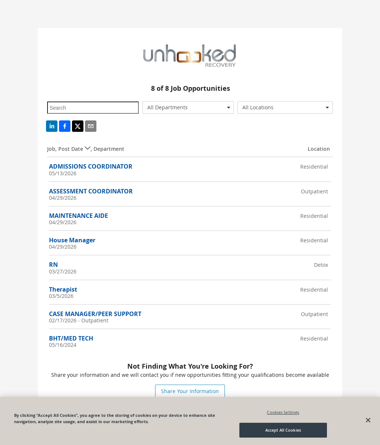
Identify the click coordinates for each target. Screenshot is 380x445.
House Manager (72, 240)
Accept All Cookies (283, 430)
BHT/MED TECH (71, 338)
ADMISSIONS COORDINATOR (90, 166)
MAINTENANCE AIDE (78, 216)
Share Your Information (190, 391)
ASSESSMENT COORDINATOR (91, 191)
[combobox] (188, 107)
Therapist (63, 289)
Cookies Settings (283, 412)
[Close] (368, 420)
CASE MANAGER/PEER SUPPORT (95, 314)
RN (53, 264)
